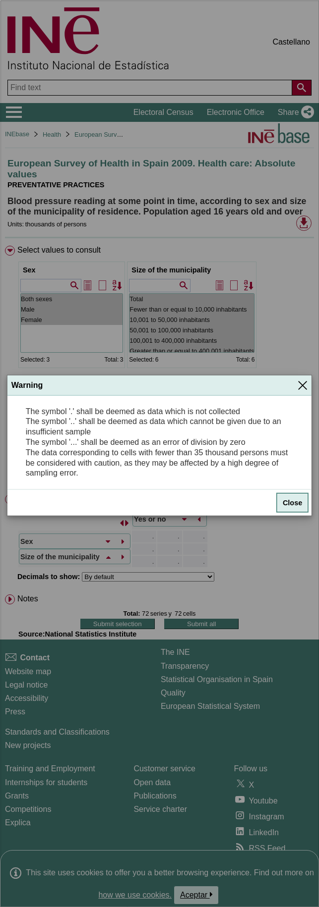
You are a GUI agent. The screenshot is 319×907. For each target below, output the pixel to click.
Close (292, 503)
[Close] (303, 385)
